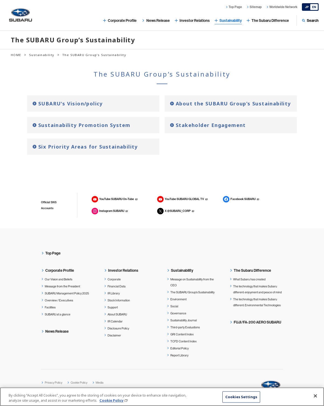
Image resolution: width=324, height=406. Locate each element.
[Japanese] (310, 7)
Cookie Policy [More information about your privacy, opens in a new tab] (111, 400)
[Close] (315, 396)
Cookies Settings (241, 396)
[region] (162, 396)
